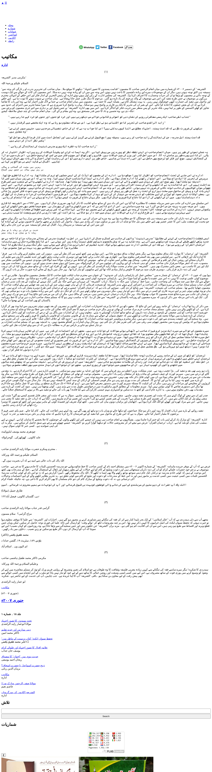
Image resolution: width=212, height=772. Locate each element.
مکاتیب (5, 588)
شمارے (11, 28)
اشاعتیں (12, 34)
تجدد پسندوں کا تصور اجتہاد (16, 622)
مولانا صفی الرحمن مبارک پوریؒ (18, 684)
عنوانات (12, 31)
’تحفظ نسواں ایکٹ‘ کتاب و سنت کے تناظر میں (27, 640)
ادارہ (4, 65)
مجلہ (10, 25)
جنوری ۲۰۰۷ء (12, 602)
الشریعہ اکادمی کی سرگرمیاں (18, 693)
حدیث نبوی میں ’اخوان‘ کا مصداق (19, 657)
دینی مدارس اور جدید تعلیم (16, 631)
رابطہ (11, 41)
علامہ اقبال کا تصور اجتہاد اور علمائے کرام (24, 648)
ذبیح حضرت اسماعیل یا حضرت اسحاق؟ (23, 666)
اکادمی (12, 37)
